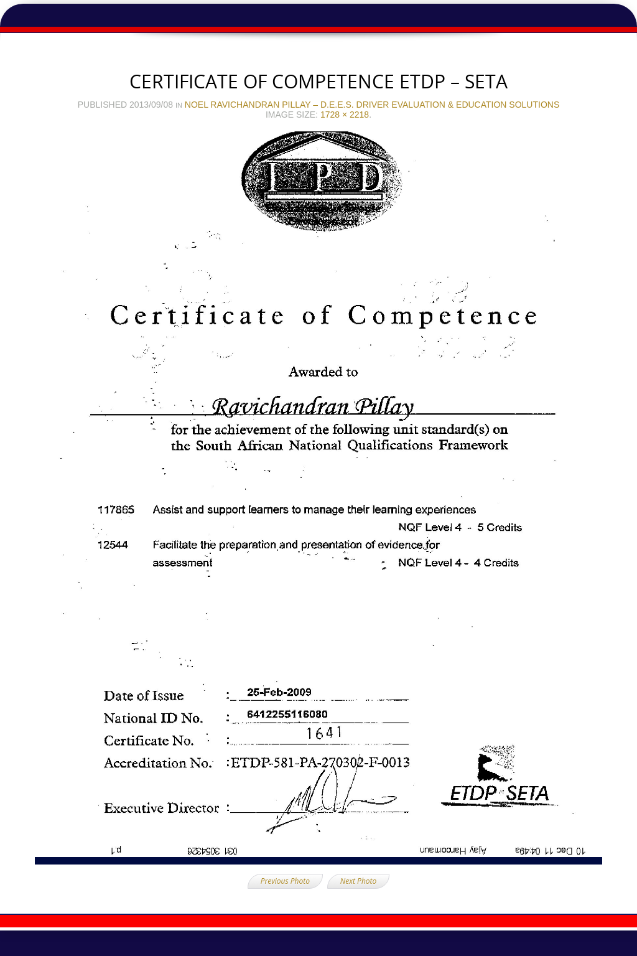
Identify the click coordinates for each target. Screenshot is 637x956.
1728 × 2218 (344, 115)
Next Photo (358, 881)
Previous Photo (285, 881)
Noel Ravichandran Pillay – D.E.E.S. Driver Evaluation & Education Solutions (372, 105)
